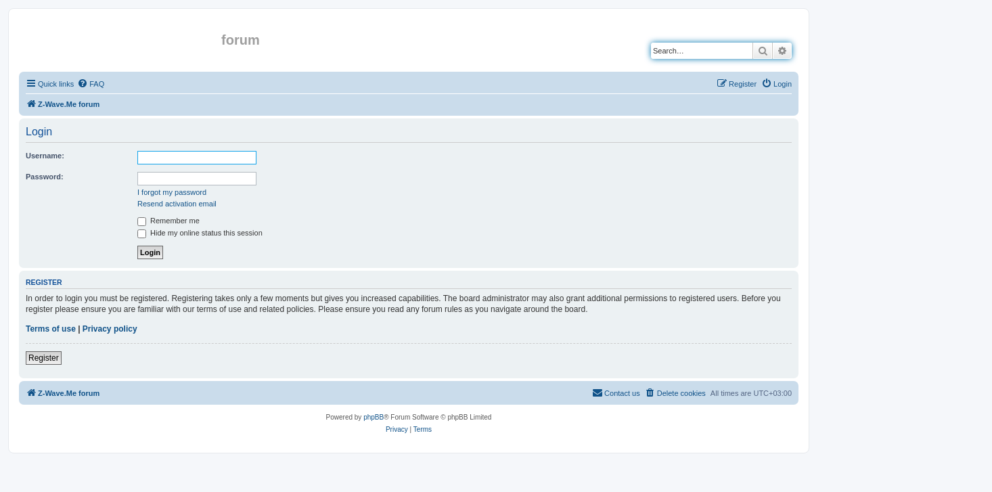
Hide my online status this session (200, 233)
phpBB (373, 417)
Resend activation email (177, 204)
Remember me (168, 221)
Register (43, 358)
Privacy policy (110, 329)
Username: (45, 156)
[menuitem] (90, 84)
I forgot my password (171, 192)
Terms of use (51, 329)
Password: (45, 177)
